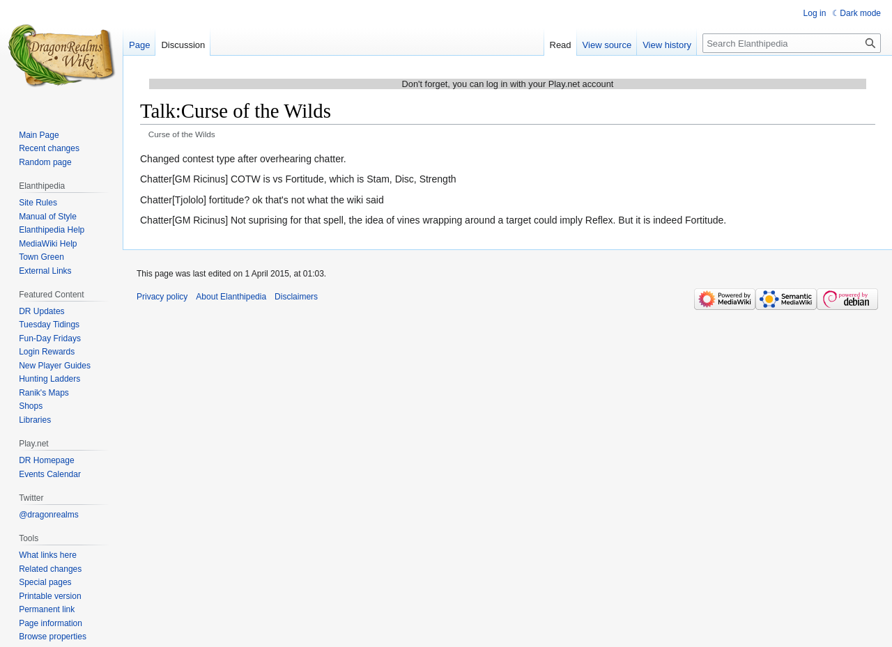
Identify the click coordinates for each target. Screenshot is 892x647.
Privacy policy (162, 297)
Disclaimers (296, 297)
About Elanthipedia (231, 297)
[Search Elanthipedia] (791, 43)
